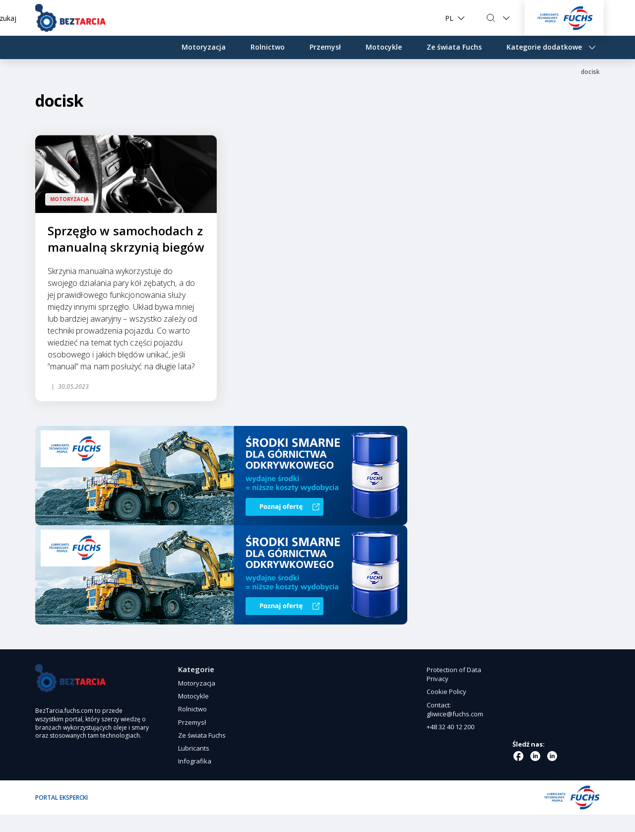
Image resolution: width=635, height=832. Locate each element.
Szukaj (483, 18)
